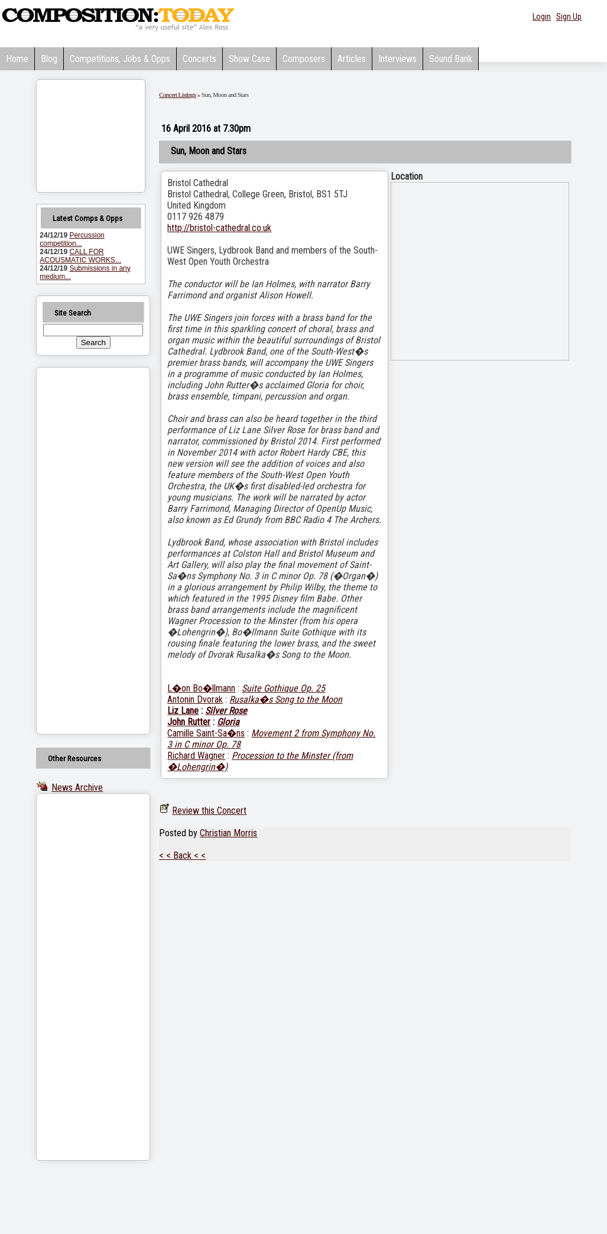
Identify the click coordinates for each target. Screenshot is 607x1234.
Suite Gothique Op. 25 (283, 688)
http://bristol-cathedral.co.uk (219, 227)
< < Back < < (182, 855)
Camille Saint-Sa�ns (206, 733)
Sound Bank (450, 58)
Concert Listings (177, 94)
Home (17, 58)
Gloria (228, 722)
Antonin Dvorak (195, 699)
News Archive (77, 787)
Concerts (199, 58)
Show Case (249, 58)
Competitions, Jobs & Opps (120, 58)
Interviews (397, 58)
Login (542, 16)
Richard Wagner (196, 755)
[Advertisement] (78, 551)
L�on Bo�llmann (201, 688)
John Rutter (188, 722)
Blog (49, 58)
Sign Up (569, 16)
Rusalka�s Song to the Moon (285, 699)
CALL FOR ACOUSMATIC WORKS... (80, 256)
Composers (304, 58)
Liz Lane (183, 710)
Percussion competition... (72, 239)
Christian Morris (228, 833)
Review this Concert (209, 810)
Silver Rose (226, 710)
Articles (351, 58)
